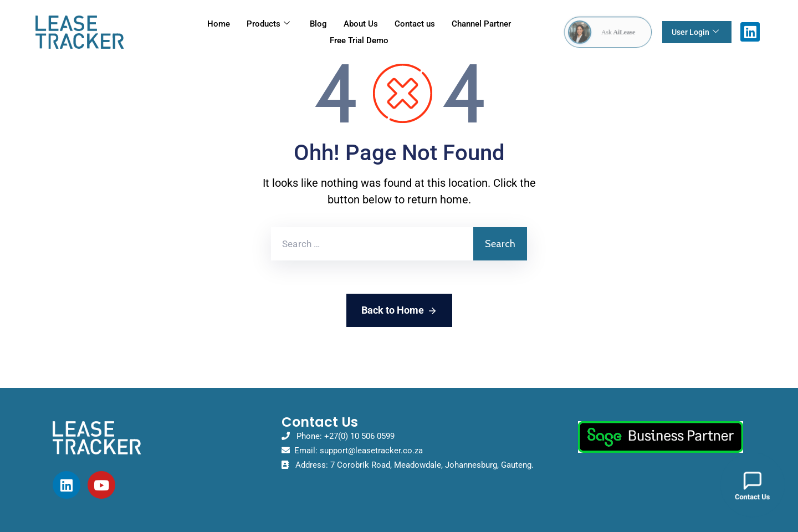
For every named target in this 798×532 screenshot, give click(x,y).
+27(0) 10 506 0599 (359, 436)
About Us (361, 24)
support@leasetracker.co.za (371, 451)
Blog (318, 24)
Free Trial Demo (359, 40)
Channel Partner (481, 24)
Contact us (415, 24)
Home (218, 24)
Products (268, 24)
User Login (695, 32)
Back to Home (399, 311)
